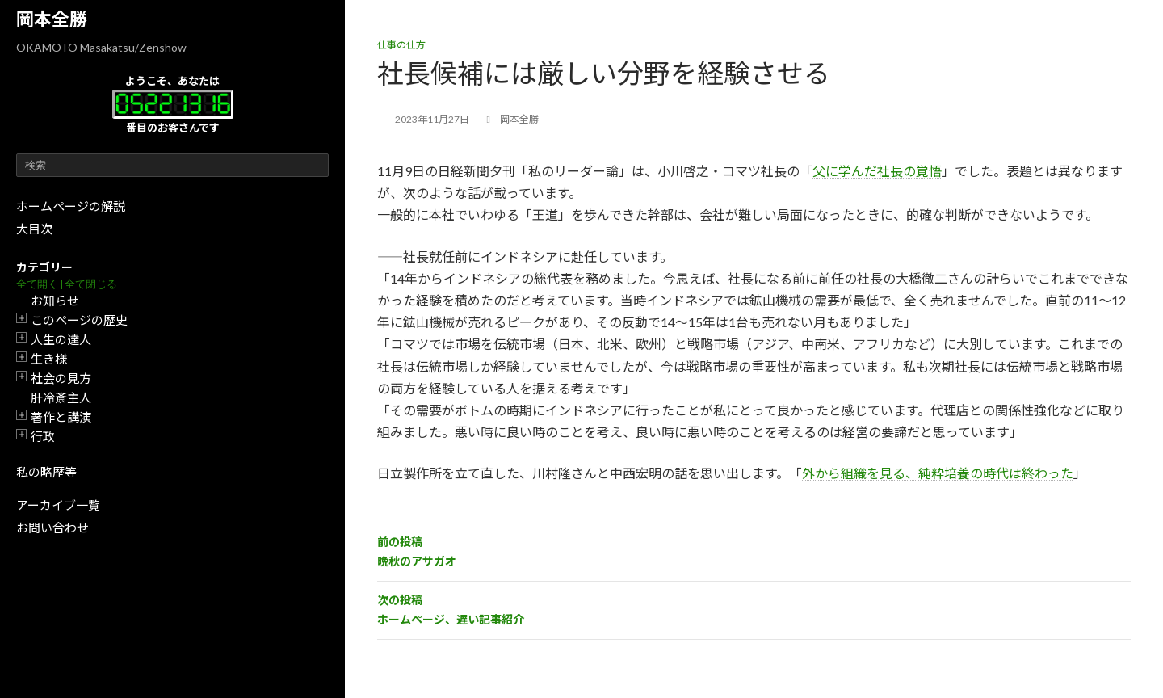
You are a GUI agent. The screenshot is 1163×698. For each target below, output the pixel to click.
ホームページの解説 (70, 206)
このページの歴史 (79, 320)
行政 (43, 436)
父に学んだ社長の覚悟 (877, 171)
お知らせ (55, 300)
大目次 (34, 228)
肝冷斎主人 (61, 397)
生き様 (49, 358)
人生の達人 (61, 339)
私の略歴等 (46, 472)
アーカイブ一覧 (58, 505)
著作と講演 (61, 417)
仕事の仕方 (401, 45)
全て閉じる (91, 284)
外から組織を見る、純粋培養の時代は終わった (937, 473)
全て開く (37, 284)
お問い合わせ (52, 527)
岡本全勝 (51, 19)
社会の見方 (61, 378)
